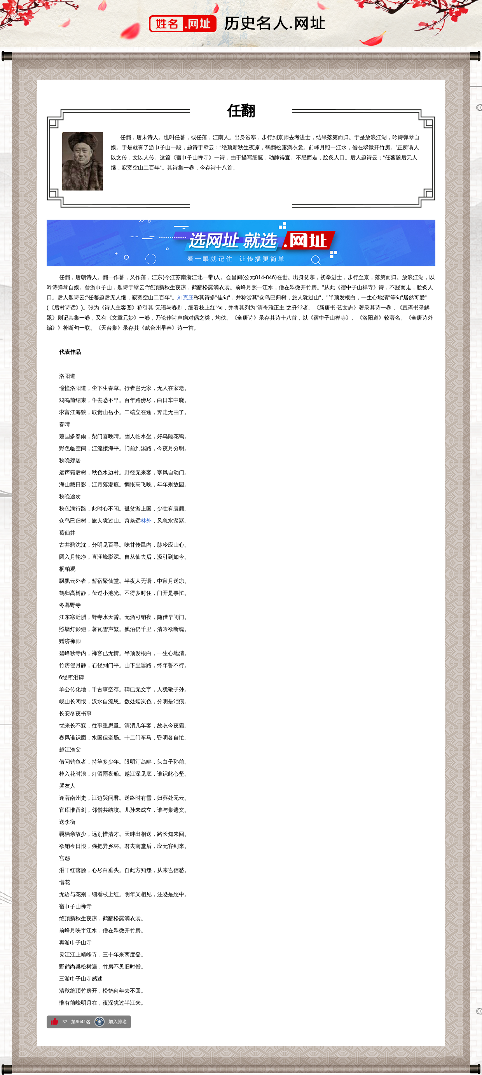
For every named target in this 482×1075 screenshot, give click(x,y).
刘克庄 (185, 297)
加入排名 (117, 1021)
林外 (146, 520)
